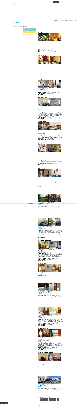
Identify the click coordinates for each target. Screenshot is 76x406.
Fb (42, 52)
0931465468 (40, 165)
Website (45, 52)
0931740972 (40, 303)
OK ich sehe (47, 203)
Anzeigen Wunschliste (68, 20)
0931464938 (40, 140)
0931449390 (40, 52)
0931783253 (40, 260)
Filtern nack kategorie (27, 30)
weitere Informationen (40, 203)
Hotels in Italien (15, 26)
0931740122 (40, 214)
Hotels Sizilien (20, 26)
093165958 (40, 118)
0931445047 (40, 349)
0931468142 (40, 94)
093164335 (40, 237)
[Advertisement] (38, 12)
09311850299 (40, 76)
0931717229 (40, 396)
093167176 (40, 190)
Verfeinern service (26, 28)
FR (72, 20)
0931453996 (40, 325)
